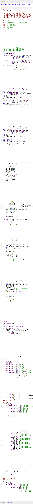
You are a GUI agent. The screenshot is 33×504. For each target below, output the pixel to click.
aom (6, 4)
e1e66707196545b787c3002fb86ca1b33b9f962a (17, 4)
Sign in (31, 1)
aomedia (2, 4)
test (29, 4)
